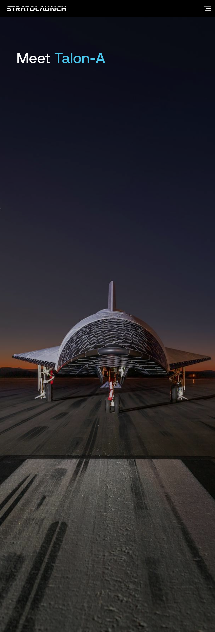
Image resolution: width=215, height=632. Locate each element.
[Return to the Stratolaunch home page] (36, 8)
